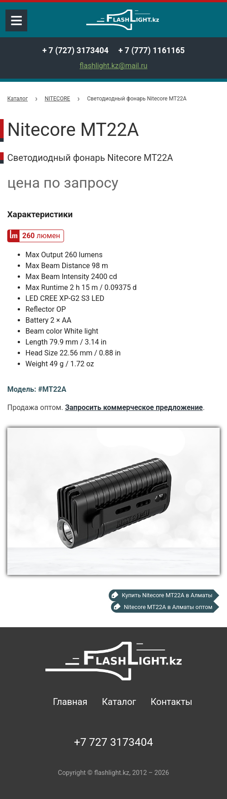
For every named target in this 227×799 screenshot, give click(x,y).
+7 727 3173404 (113, 742)
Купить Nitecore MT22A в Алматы (167, 595)
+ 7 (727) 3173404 (75, 50)
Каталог (17, 98)
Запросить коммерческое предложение (133, 407)
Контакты (171, 701)
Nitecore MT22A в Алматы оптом (168, 607)
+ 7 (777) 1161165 (151, 50)
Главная (70, 701)
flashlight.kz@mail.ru (113, 65)
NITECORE (57, 98)
